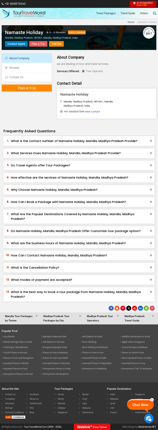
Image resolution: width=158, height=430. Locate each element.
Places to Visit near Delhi (55, 357)
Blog (32, 412)
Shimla (61, 398)
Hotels (144, 13)
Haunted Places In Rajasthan (97, 363)
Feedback (34, 394)
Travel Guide (128, 13)
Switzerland (87, 412)
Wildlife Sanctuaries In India (136, 336)
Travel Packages (106, 13)
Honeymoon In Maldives (94, 368)
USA (112, 407)
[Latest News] (117, 308)
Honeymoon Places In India (56, 368)
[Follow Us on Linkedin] (140, 308)
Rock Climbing (89, 341)
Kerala (61, 394)
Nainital (61, 403)
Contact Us (14, 77)
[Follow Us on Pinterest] (122, 308)
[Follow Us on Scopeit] (146, 308)
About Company (17, 58)
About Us (34, 398)
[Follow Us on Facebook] (111, 308)
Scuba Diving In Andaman (135, 347)
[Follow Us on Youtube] (134, 308)
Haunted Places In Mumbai (56, 363)
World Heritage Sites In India (17, 341)
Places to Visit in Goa (92, 352)
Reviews (61, 32)
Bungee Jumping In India (55, 347)
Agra (84, 403)
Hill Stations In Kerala (53, 341)
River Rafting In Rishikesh (95, 347)
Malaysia (86, 407)
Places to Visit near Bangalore (18, 357)
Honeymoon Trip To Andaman (137, 368)
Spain (112, 403)
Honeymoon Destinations (56, 373)
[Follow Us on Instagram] (152, 308)
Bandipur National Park (54, 336)
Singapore (62, 412)
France (113, 412)
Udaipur (62, 407)
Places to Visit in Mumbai (55, 352)
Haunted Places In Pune (15, 368)
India (112, 394)
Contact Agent (16, 43)
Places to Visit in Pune (133, 352)
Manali (85, 394)
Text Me (56, 43)
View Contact (92, 111)
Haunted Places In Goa (133, 363)
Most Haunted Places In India (136, 357)
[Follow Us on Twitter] (128, 308)
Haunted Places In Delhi (94, 357)
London (138, 398)
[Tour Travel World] (24, 13)
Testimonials (36, 403)
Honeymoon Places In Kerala (18, 373)
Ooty (84, 398)
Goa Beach (9, 336)
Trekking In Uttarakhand (15, 347)
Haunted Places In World (15, 363)
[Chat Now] (148, 418)
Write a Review (77, 32)
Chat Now (140, 405)
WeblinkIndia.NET (147, 426)
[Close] (152, 399)
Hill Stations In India (92, 336)
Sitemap (9, 407)
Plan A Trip (38, 43)
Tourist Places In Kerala (15, 352)
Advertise (9, 403)
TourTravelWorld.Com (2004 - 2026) (43, 426)
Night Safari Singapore (133, 341)
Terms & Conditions (14, 412)
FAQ (32, 407)
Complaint (10, 398)
